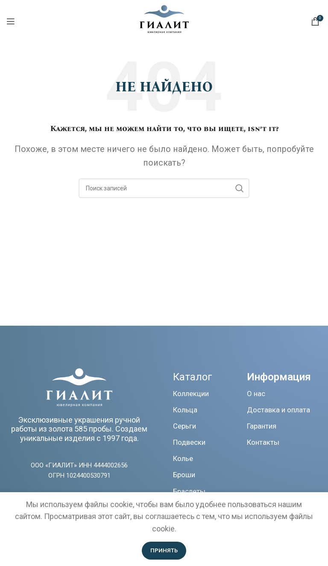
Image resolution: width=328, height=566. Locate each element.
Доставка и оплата (278, 410)
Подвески (189, 442)
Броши (184, 474)
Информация (279, 377)
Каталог (192, 377)
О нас (256, 393)
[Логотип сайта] (164, 30)
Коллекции (191, 393)
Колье (183, 458)
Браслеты (189, 491)
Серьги (184, 426)
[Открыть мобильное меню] (10, 21)
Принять (164, 550)
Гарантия (261, 426)
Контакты (263, 442)
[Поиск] (164, 188)
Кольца (185, 410)
